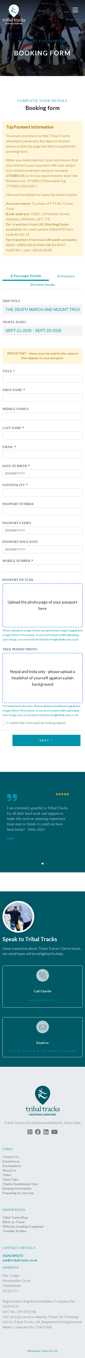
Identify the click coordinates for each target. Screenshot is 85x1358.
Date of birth (14, 466)
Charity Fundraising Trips (20, 1184)
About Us (9, 1170)
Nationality (13, 485)
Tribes (7, 1175)
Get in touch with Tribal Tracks (42, 1051)
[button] (76, 10)
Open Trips (10, 1179)
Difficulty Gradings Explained (22, 1226)
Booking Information (17, 1188)
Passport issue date (20, 542)
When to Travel (13, 1222)
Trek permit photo (19, 649)
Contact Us (10, 1157)
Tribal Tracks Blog (15, 1217)
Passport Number (18, 504)
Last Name (11, 428)
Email (7, 447)
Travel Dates (14, 322)
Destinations (11, 1166)
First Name (12, 390)
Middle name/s (15, 409)
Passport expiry (17, 523)
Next (46, 740)
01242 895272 (42, 1000)
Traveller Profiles (14, 1231)
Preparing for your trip (18, 1193)
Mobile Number (16, 561)
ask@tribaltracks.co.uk (19, 1260)
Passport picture (18, 580)
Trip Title (11, 301)
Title (7, 371)
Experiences (11, 1161)
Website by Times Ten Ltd (42, 1350)
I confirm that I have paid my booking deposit (36, 723)
